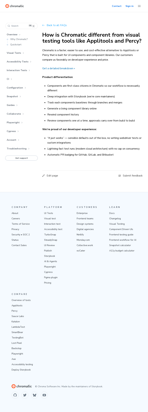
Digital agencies (85, 229)
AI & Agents (50, 261)
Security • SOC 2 (21, 234)
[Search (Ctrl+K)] (21, 26)
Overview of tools (21, 300)
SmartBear (17, 332)
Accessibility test (53, 229)
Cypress (13, 131)
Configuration (16, 87)
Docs (112, 213)
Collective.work (85, 245)
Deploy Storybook (21, 369)
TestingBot (17, 337)
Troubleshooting (18, 148)
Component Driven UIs (121, 229)
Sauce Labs (18, 316)
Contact (116, 6)
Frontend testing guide (121, 234)
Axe (14, 359)
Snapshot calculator (120, 245)
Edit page (50, 175)
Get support (21, 158)
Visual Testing (117, 223)
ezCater (81, 250)
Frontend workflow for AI (122, 240)
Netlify (80, 234)
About (15, 213)
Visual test (50, 218)
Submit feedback (130, 175)
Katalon (16, 321)
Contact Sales (19, 245)
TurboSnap (50, 234)
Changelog (115, 218)
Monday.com (83, 240)
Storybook (49, 256)
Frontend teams (85, 218)
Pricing (47, 282)
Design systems (85, 223)
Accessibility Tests (19, 61)
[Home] (14, 6)
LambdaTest (18, 327)
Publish (48, 250)
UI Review (49, 245)
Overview (13, 34)
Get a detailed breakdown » (58, 68)
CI (9, 79)
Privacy (15, 229)
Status (15, 240)
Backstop (16, 348)
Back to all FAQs (54, 25)
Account (13, 140)
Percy (14, 310)
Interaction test (52, 223)
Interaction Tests (18, 70)
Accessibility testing (22, 364)
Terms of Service (21, 223)
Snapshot (14, 96)
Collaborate (15, 113)
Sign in (130, 6)
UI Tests (48, 213)
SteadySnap (50, 240)
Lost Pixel (17, 343)
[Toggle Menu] (139, 6)
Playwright (15, 122)
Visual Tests (15, 53)
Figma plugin (51, 277)
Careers (16, 218)
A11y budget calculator (121, 250)
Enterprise (82, 213)
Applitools (17, 305)
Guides (12, 105)
